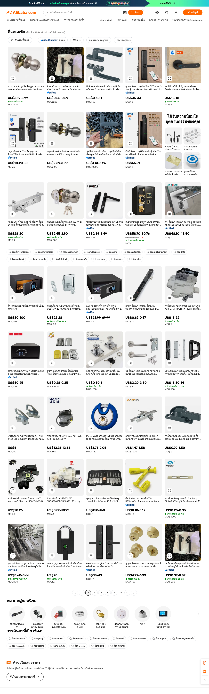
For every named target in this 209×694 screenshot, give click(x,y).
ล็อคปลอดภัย (80, 259)
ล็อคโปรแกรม (117, 646)
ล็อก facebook (16, 646)
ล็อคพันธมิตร (76, 638)
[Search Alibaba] (83, 12)
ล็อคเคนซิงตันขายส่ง (157, 252)
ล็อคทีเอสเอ (97, 646)
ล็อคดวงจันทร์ (16, 259)
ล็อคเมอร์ (118, 638)
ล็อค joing (135, 259)
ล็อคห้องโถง (37, 646)
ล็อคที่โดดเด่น (57, 646)
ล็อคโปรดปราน (17, 638)
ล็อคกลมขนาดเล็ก (44, 252)
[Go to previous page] (75, 593)
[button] (125, 12)
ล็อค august (159, 638)
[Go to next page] (134, 593)
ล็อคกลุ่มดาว (56, 638)
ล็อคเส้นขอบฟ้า (138, 638)
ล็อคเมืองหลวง (92, 252)
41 (127, 593)
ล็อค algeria (78, 646)
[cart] (167, 13)
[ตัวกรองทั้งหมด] (20, 40)
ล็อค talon (117, 259)
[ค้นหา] (135, 12)
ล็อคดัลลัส (179, 252)
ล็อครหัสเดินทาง (98, 638)
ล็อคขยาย (111, 252)
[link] (205, 663)
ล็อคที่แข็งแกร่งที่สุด (19, 252)
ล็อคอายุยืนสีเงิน (132, 252)
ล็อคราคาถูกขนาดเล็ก (183, 638)
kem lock (99, 259)
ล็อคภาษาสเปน (38, 259)
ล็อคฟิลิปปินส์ (59, 259)
